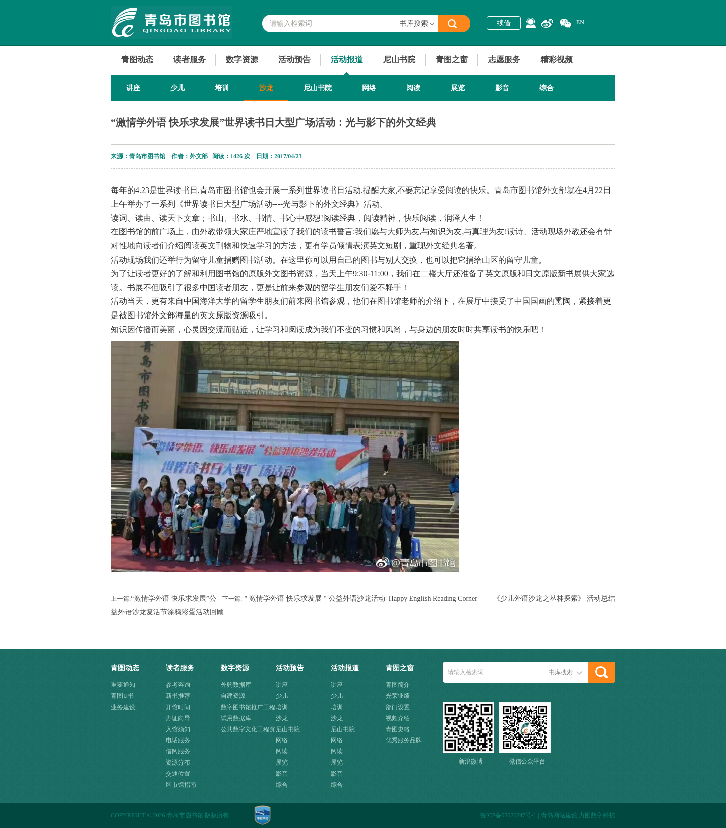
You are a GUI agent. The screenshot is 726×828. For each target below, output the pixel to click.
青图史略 (398, 729)
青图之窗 (452, 59)
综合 (546, 88)
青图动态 (137, 59)
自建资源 (233, 695)
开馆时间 (178, 707)
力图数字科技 (597, 815)
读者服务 (189, 59)
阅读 (413, 88)
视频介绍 (398, 718)
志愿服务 (504, 59)
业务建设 (123, 707)
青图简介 (398, 684)
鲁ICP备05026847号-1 (508, 815)
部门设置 (398, 707)
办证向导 (178, 718)
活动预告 (294, 59)
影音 (502, 88)
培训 (222, 88)
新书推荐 (178, 695)
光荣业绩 (398, 695)
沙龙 (266, 88)
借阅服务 (178, 751)
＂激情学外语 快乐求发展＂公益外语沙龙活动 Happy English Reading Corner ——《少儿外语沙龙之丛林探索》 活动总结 (428, 598)
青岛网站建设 (559, 815)
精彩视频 (556, 59)
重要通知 (123, 684)
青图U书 (122, 695)
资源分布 (178, 762)
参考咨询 (178, 684)
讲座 (133, 88)
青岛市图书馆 (171, 22)
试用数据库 (236, 718)
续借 (504, 23)
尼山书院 (399, 59)
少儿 (177, 88)
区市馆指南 (181, 784)
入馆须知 (178, 729)
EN (580, 22)
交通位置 (178, 773)
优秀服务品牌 (404, 740)
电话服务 (178, 740)
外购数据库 (236, 684)
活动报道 (347, 59)
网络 (369, 88)
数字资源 (242, 59)
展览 (458, 88)
